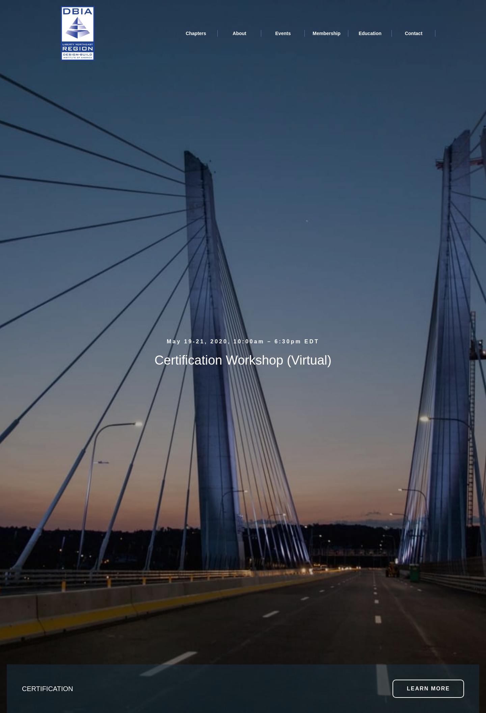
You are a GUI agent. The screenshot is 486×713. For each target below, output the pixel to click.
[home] (77, 33)
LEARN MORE (428, 688)
